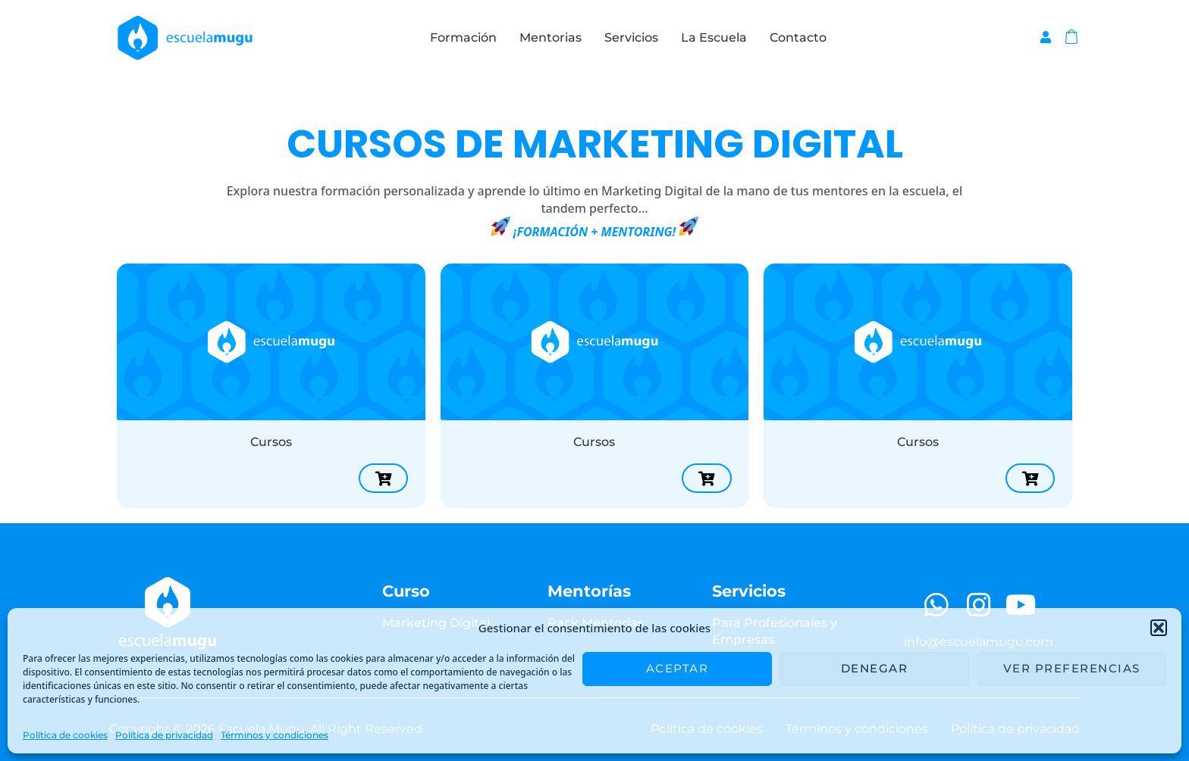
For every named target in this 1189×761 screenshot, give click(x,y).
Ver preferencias (1071, 668)
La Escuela (714, 37)
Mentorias (550, 37)
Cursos (271, 442)
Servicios (631, 37)
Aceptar (677, 668)
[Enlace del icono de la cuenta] (1046, 37)
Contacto (798, 37)
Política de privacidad (164, 735)
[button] (1158, 627)
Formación (463, 37)
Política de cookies (65, 735)
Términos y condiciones (274, 735)
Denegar (874, 668)
